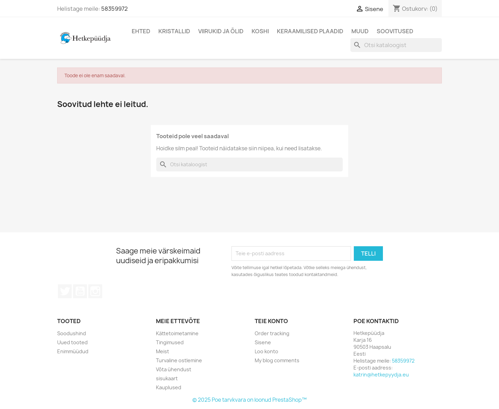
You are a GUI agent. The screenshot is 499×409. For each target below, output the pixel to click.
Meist (162, 351)
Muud (360, 31)
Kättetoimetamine (177, 333)
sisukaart (167, 378)
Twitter (65, 291)
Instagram (95, 291)
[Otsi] (396, 45)
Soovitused (395, 31)
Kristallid (174, 31)
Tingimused (170, 342)
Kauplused (168, 387)
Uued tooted (72, 342)
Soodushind (71, 333)
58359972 (114, 8)
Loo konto (266, 351)
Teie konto (271, 321)
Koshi (260, 31)
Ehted (141, 31)
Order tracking (272, 333)
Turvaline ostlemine (179, 360)
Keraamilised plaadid (310, 31)
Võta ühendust (173, 369)
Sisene (263, 342)
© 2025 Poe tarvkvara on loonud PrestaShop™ (249, 399)
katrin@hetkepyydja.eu (381, 374)
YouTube (80, 291)
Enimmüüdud (72, 351)
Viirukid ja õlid (221, 31)
